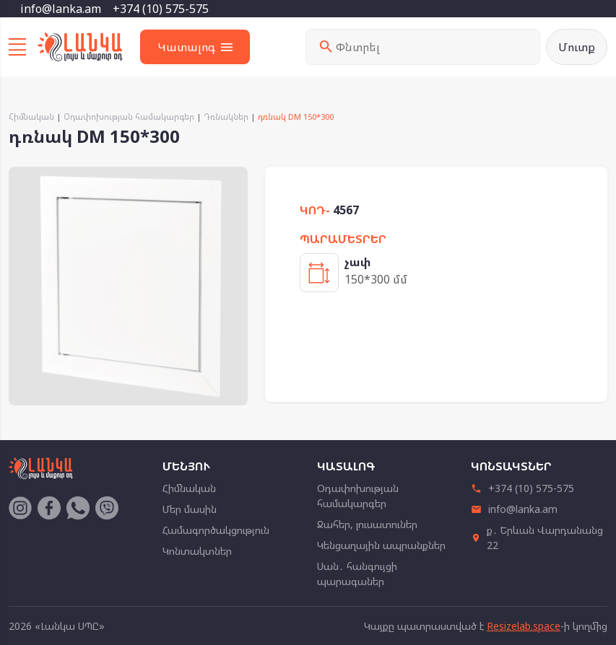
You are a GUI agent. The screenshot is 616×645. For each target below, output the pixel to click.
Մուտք (576, 47)
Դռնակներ (226, 116)
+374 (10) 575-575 (161, 9)
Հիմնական (31, 116)
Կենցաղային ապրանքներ (381, 545)
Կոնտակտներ (197, 551)
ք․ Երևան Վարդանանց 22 (537, 537)
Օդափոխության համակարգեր (129, 116)
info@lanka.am (60, 9)
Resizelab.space (523, 626)
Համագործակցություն (215, 530)
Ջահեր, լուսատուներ (367, 524)
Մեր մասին (189, 509)
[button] (234, 179)
